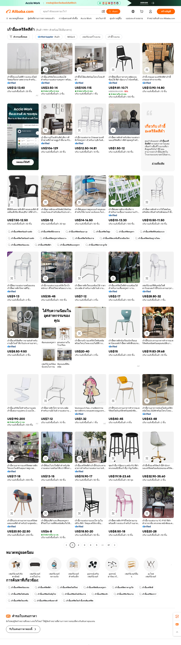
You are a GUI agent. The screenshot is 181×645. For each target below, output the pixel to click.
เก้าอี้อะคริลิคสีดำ (43, 245)
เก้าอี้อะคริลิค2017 (147, 594)
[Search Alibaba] (71, 11)
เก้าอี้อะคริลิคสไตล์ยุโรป (45, 594)
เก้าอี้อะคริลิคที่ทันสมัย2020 (152, 232)
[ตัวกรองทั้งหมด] (18, 36)
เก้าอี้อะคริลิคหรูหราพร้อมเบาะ (53, 238)
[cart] (142, 12)
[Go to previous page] (66, 545)
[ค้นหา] (113, 11)
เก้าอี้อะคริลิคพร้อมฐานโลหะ (147, 238)
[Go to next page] (114, 545)
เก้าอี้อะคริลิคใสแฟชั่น (18, 601)
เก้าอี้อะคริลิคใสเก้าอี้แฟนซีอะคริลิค (78, 601)
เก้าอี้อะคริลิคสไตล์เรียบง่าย (74, 594)
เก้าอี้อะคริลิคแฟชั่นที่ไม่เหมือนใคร (114, 238)
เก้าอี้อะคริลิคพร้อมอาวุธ (76, 232)
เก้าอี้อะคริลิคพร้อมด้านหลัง (20, 232)
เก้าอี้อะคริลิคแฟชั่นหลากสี (45, 601)
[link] (177, 616)
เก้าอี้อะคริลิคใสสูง (101, 232)
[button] (103, 11)
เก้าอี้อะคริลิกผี (146, 587)
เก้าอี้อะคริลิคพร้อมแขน (18, 245)
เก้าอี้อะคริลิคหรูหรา (125, 232)
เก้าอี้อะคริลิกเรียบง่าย (123, 594)
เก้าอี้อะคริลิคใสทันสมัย (18, 594)
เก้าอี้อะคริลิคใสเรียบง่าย (83, 238)
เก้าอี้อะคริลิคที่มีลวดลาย (49, 232)
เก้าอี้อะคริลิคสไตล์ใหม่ (67, 587)
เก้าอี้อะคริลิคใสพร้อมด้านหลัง (21, 238)
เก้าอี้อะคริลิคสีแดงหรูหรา (68, 245)
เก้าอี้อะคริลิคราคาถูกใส (96, 245)
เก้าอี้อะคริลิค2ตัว (100, 594)
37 (109, 545)
